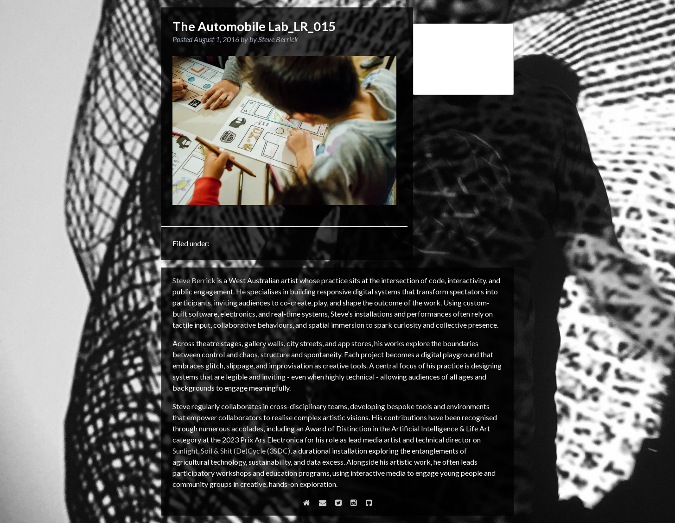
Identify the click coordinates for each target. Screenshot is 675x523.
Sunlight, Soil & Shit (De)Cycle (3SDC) (231, 450)
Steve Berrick (194, 280)
